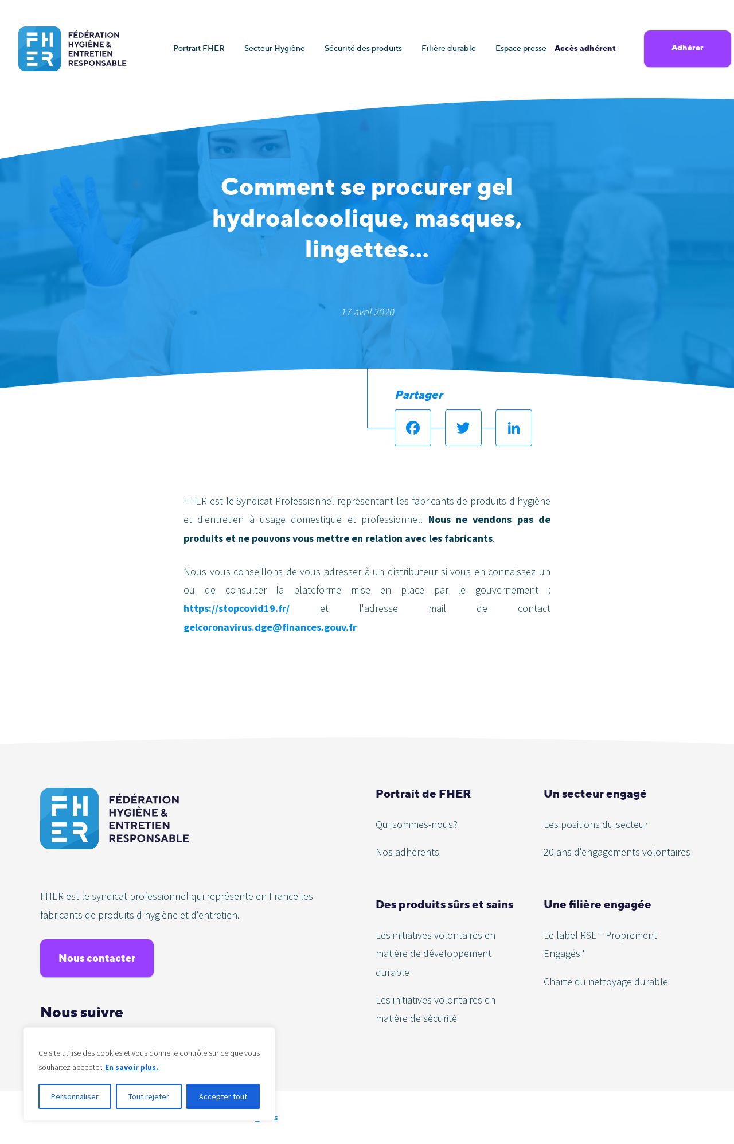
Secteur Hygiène (274, 48)
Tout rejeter (148, 1096)
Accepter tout (223, 1096)
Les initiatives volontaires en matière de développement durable (435, 953)
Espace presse (520, 48)
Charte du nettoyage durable (606, 981)
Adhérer (687, 47)
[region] (149, 1074)
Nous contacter (96, 958)
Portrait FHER (199, 48)
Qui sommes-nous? (417, 824)
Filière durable (448, 48)
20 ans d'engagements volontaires (617, 851)
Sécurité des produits (363, 48)
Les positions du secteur (596, 824)
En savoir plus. (132, 1067)
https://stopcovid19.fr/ (237, 608)
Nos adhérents (407, 851)
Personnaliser (75, 1096)
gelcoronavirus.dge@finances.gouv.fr (270, 627)
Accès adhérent (585, 48)
